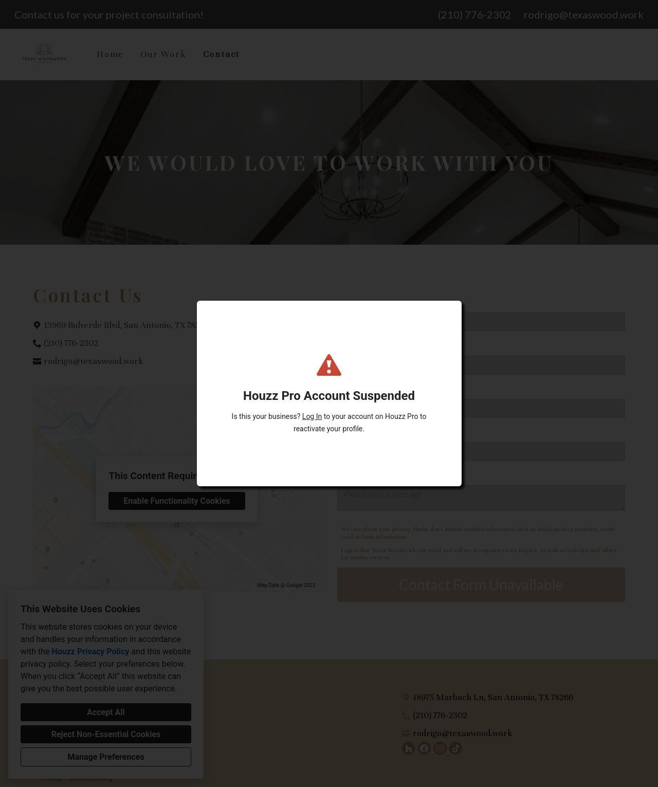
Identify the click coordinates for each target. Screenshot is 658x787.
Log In (312, 416)
